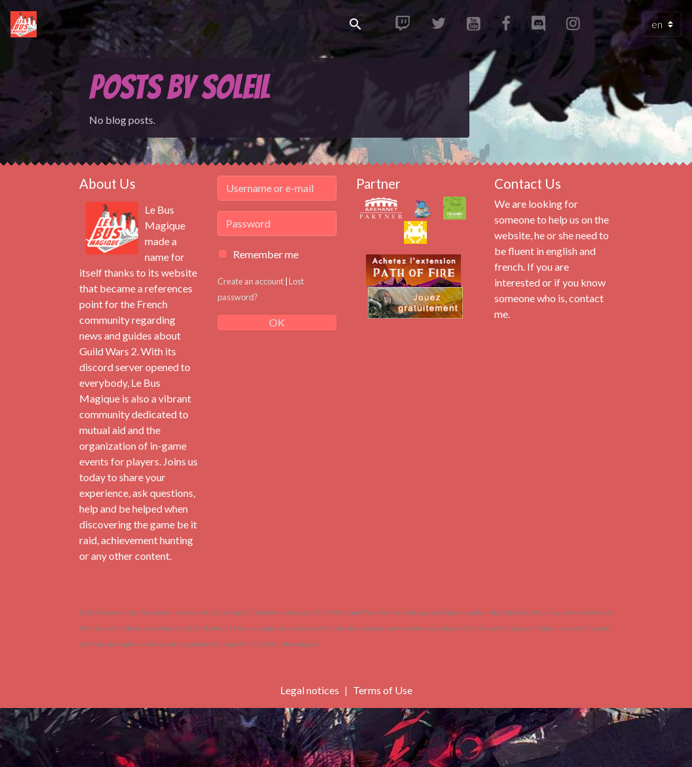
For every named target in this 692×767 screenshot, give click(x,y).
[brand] (26, 24)
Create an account (250, 281)
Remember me (266, 254)
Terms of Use (382, 690)
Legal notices (309, 690)
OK (277, 322)
